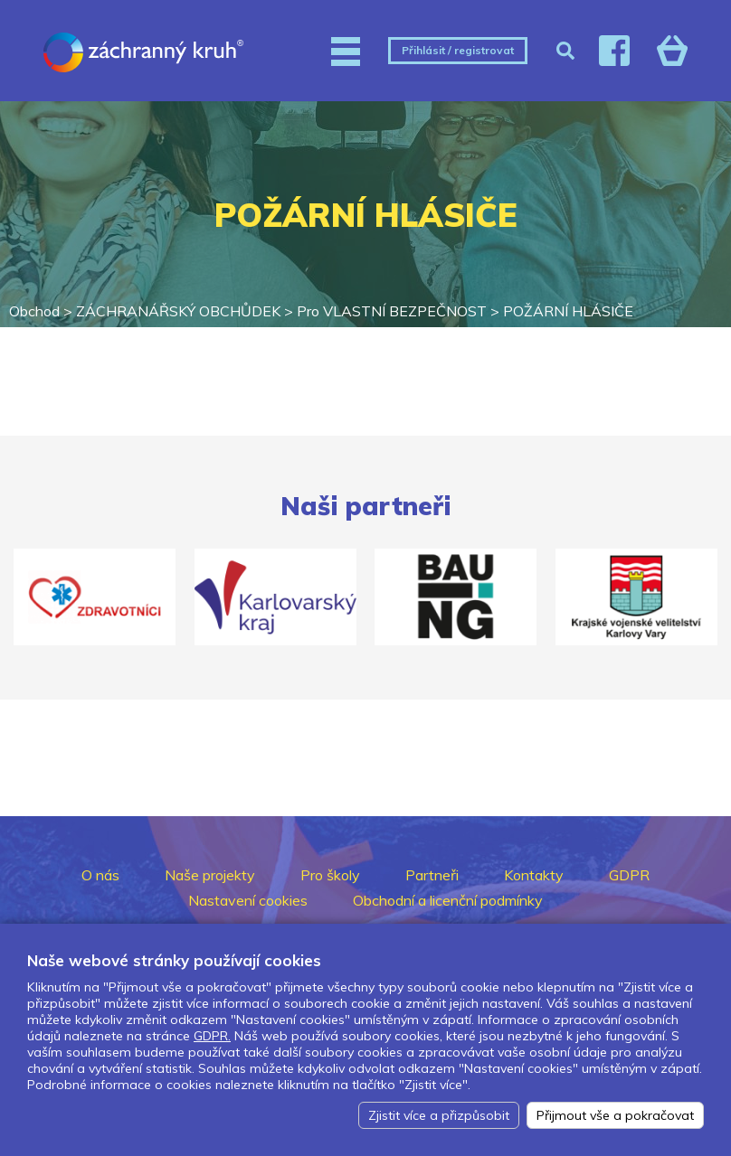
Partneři (432, 875)
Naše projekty (210, 875)
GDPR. (212, 1036)
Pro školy (330, 875)
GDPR (629, 875)
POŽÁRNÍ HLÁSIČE (568, 311)
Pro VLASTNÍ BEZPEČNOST (392, 311)
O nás (100, 875)
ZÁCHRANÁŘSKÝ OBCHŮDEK (178, 311)
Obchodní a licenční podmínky (448, 900)
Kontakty (534, 875)
